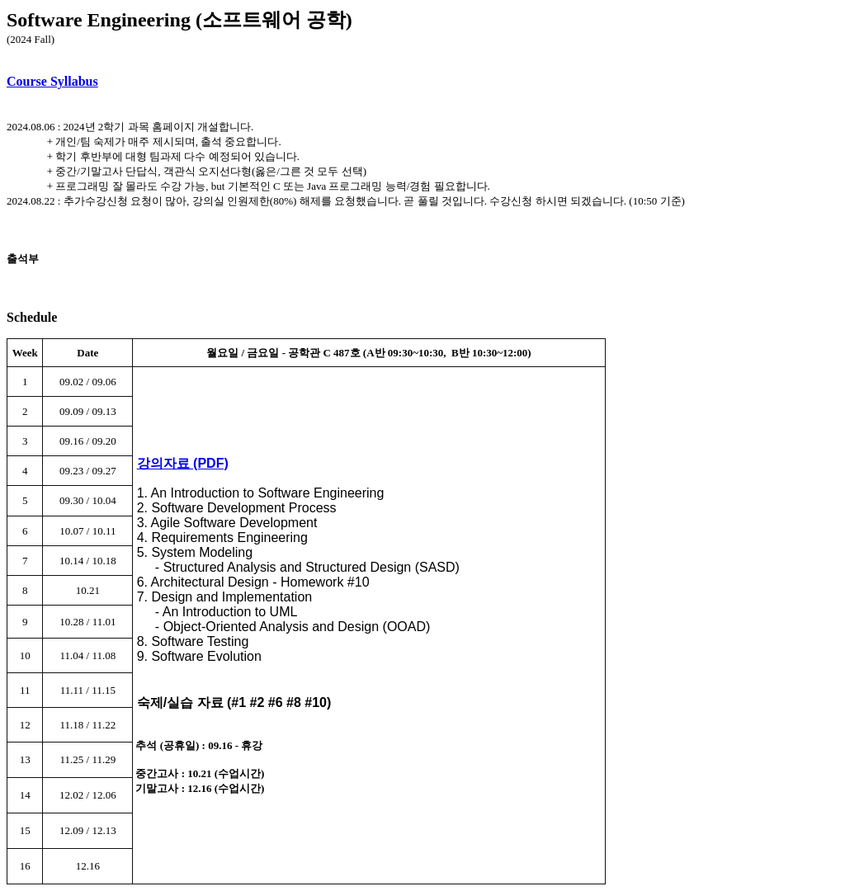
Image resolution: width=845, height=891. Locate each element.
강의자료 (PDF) (183, 463)
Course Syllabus (52, 81)
